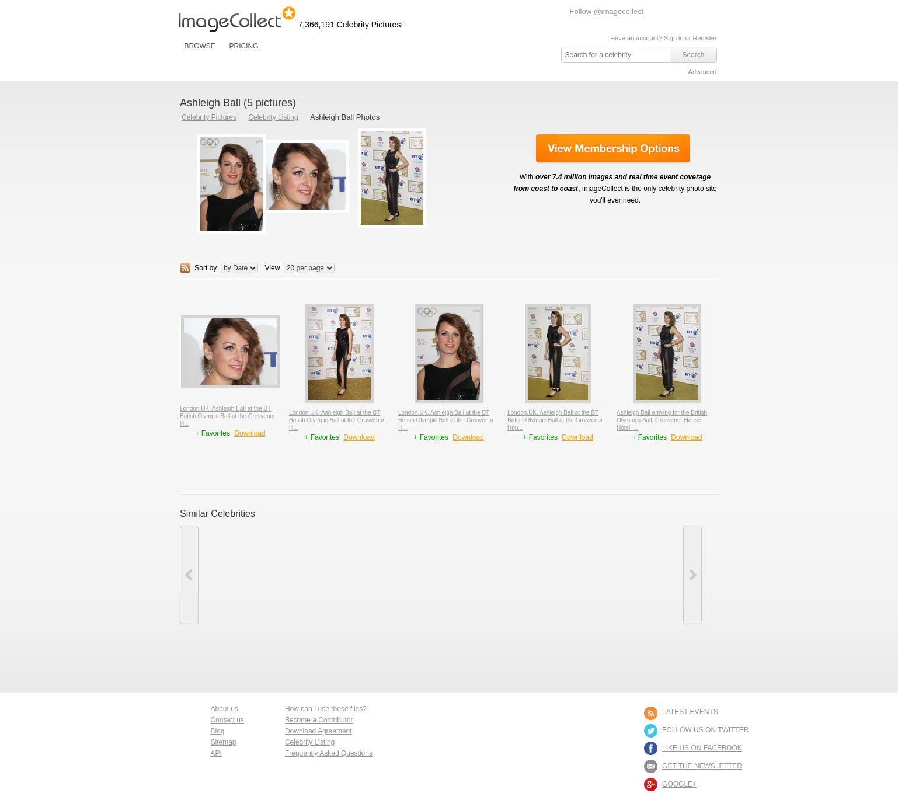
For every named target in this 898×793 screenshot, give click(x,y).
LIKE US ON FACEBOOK (702, 748)
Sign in (674, 37)
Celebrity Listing (273, 117)
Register (705, 37)
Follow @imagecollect (607, 11)
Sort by (205, 268)
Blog (218, 731)
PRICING (243, 46)
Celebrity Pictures (209, 117)
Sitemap (223, 742)
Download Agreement (318, 731)
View (272, 268)
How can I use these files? (326, 709)
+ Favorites (213, 433)
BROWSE (200, 46)
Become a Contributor (319, 720)
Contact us (227, 720)
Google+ (679, 784)
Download (249, 433)
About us (224, 709)
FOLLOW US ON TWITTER (705, 730)
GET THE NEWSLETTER (702, 766)
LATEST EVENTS (690, 712)
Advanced (702, 71)
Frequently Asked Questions (329, 753)
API (216, 753)
